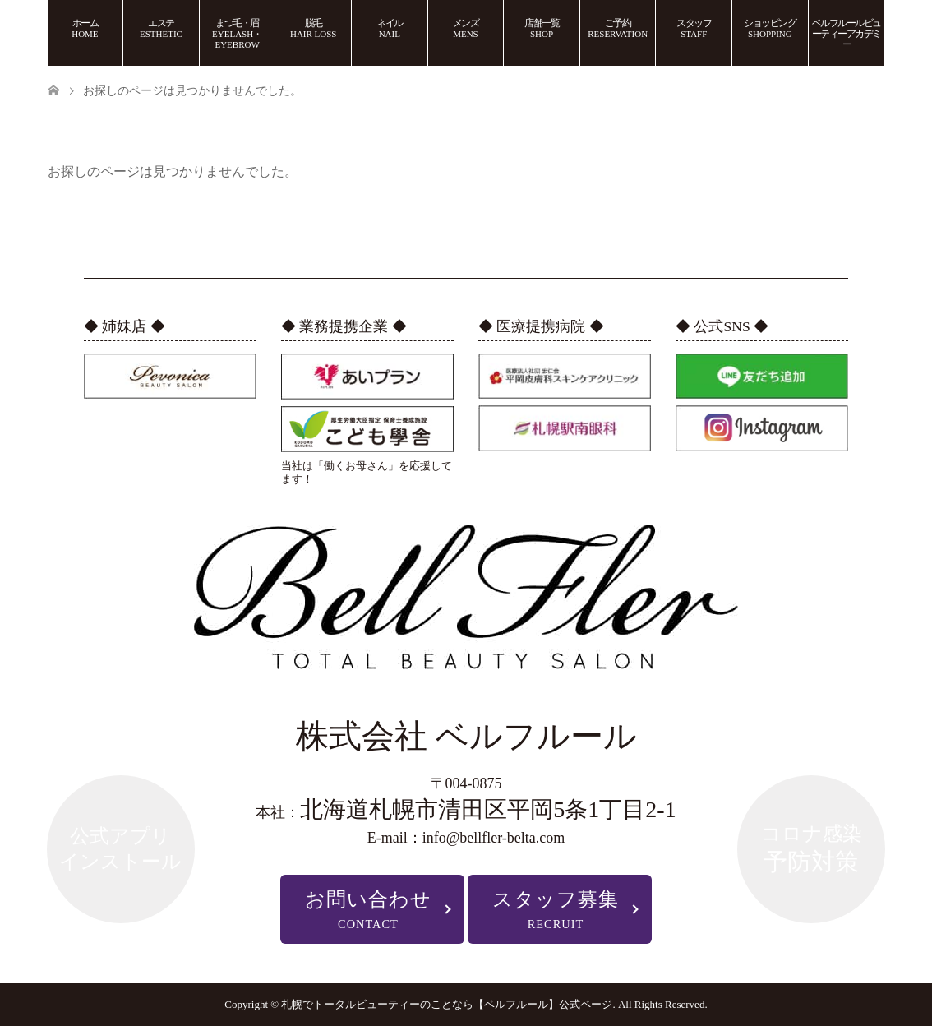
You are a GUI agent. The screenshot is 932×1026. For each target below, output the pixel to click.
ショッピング (770, 28)
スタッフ (693, 28)
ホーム (85, 28)
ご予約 (618, 28)
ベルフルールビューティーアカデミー (846, 33)
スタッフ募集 (555, 910)
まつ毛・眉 (237, 33)
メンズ (466, 28)
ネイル (389, 28)
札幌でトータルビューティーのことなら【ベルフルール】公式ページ (446, 1004)
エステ (161, 28)
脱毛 (313, 28)
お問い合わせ (368, 910)
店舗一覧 (541, 28)
